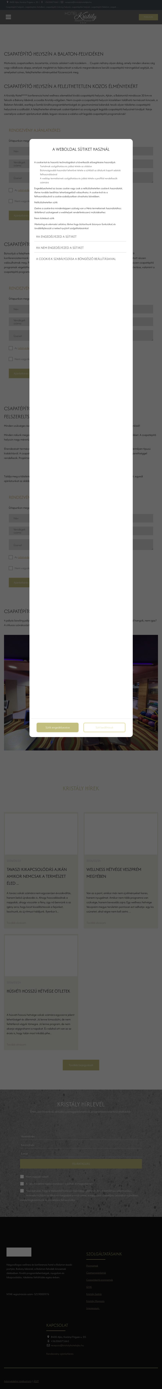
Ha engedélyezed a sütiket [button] (56, 236)
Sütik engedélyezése (58, 727)
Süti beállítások (104, 727)
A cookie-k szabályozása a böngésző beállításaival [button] (76, 258)
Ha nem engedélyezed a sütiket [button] (60, 247)
